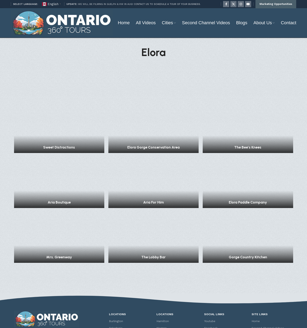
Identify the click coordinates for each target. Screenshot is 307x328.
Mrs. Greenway (59, 217)
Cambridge (116, 295)
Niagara (161, 288)
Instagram (211, 295)
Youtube (209, 281)
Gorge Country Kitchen (248, 217)
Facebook (211, 288)
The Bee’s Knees (247, 108)
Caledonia (115, 288)
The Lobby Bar (153, 217)
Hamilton (162, 281)
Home (256, 281)
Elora (112, 302)
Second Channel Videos (268, 288)
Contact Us (259, 309)
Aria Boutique (59, 163)
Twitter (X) (211, 302)
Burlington (116, 281)
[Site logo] (62, 22)
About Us (258, 295)
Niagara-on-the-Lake (170, 295)
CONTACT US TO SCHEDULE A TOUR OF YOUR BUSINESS (167, 4)
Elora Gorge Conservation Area (153, 108)
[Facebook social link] (226, 4)
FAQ (254, 302)
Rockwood (163, 302)
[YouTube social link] (248, 4)
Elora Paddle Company (248, 163)
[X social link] (233, 4)
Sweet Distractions (59, 108)
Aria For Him (153, 163)
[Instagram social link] (241, 4)
